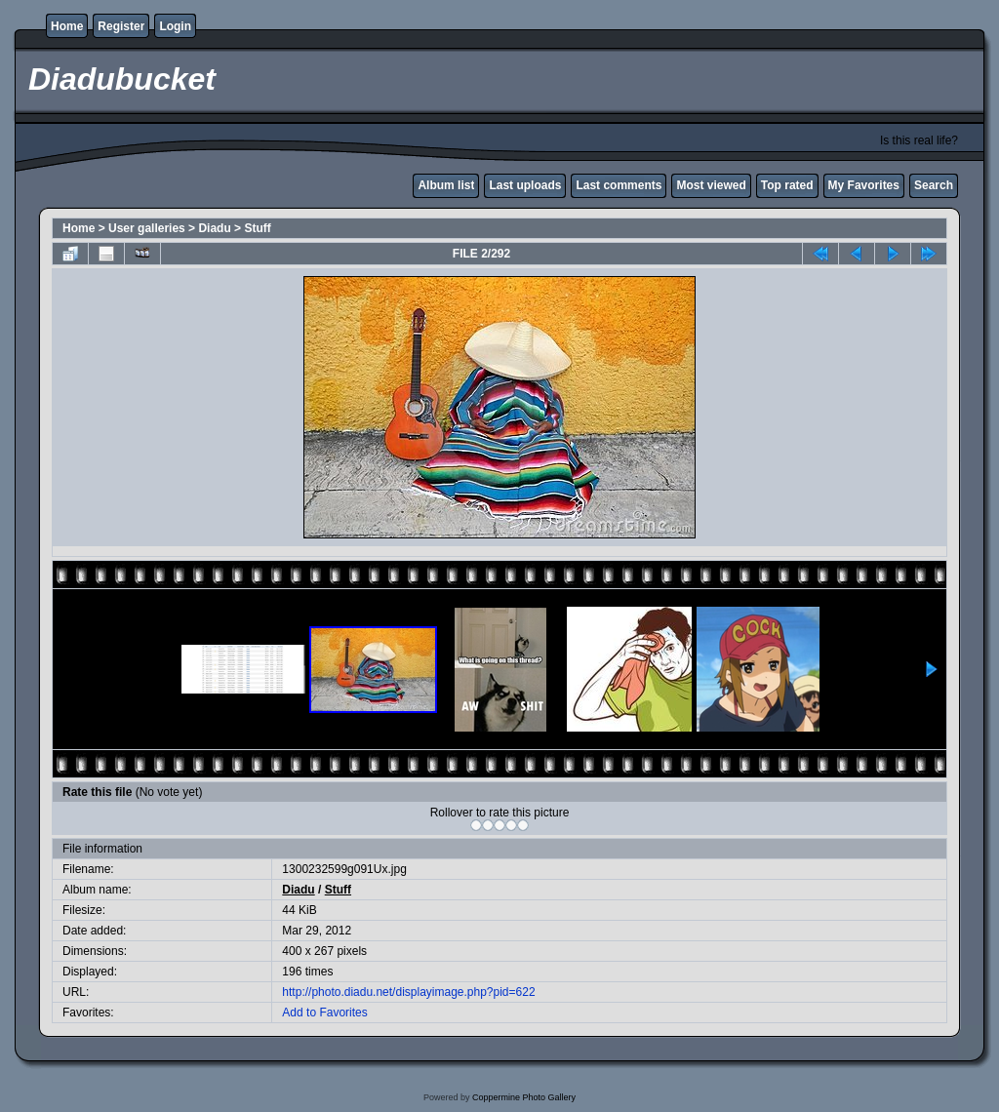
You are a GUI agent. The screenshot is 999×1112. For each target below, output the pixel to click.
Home (67, 26)
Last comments (618, 185)
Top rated (787, 185)
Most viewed (710, 185)
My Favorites (863, 185)
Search (933, 185)
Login (175, 26)
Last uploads (525, 185)
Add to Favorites (324, 1012)
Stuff (257, 228)
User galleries (146, 228)
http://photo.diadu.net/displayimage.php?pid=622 (408, 992)
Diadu (214, 228)
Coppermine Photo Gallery (524, 1097)
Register (121, 26)
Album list (446, 185)
